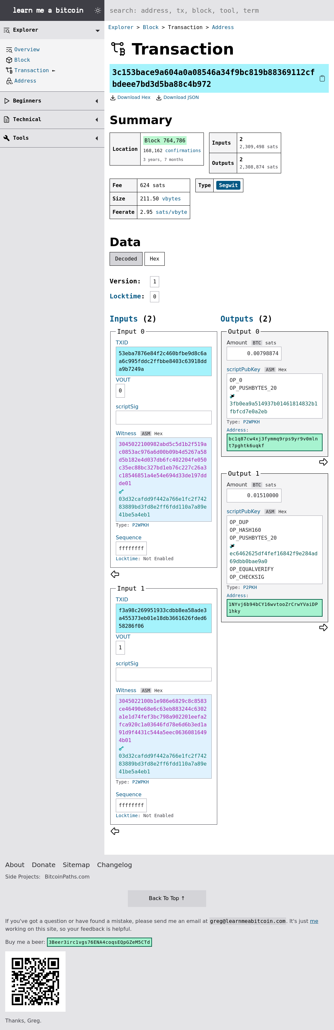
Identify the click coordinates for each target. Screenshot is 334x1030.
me (314, 921)
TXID (122, 343)
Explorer (120, 27)
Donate (44, 865)
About (14, 865)
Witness (126, 433)
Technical (27, 119)
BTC (257, 342)
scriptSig (127, 407)
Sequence (129, 537)
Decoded (126, 259)
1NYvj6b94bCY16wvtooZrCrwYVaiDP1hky (273, 608)
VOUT (123, 380)
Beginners (27, 101)
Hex (154, 259)
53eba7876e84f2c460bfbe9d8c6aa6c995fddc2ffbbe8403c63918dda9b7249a (163, 361)
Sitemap (76, 865)
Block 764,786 (164, 140)
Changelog (114, 865)
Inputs (124, 319)
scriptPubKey (243, 369)
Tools (21, 138)
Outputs (236, 319)
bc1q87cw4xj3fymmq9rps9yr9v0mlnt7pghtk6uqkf (273, 442)
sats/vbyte (171, 212)
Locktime (125, 296)
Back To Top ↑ (167, 898)
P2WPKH (140, 525)
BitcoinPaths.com (67, 877)
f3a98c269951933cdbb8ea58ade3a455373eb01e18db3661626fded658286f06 (163, 618)
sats (270, 342)
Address (223, 27)
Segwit (228, 185)
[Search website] (219, 10)
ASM (146, 433)
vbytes (171, 199)
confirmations (183, 150)
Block (151, 27)
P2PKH (250, 587)
